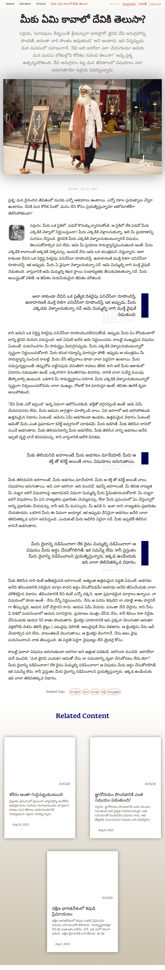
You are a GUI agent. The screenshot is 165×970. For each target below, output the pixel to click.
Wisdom (25, 3)
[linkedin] (5, 221)
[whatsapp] (6, 197)
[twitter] (5, 213)
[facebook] (5, 205)
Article (40, 3)
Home (10, 3)
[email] (5, 228)
